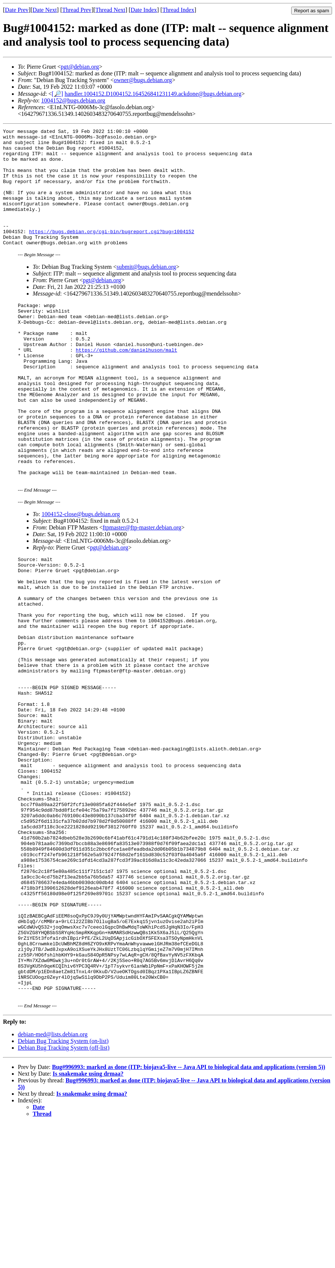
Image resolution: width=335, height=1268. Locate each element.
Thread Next (110, 10)
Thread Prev (76, 10)
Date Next (45, 10)
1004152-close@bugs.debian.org (81, 572)
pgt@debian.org (80, 66)
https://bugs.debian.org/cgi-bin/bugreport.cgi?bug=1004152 (111, 252)
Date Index (144, 10)
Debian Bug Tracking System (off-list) (64, 1192)
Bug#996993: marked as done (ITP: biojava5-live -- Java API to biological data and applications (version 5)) (188, 1212)
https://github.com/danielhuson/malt (126, 383)
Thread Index (178, 10)
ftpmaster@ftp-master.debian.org (142, 585)
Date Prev (17, 10)
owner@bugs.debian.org (143, 80)
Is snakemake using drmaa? (88, 1218)
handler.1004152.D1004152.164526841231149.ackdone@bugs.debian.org (153, 94)
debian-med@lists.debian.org (53, 1179)
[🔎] (57, 94)
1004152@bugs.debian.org (73, 100)
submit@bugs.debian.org (146, 290)
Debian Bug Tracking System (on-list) (63, 1186)
